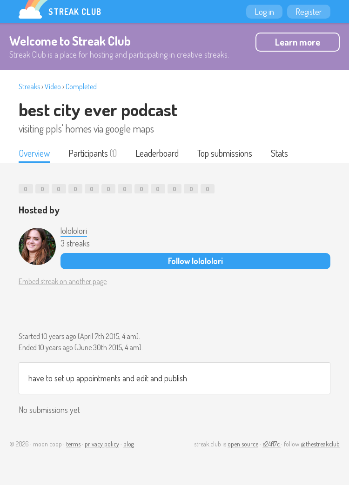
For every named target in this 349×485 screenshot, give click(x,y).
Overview (34, 153)
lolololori (73, 231)
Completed (81, 86)
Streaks (29, 86)
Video (53, 86)
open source (243, 444)
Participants (88, 153)
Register (308, 12)
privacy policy (102, 444)
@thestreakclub (320, 444)
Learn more (297, 42)
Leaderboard (157, 153)
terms (73, 444)
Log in (264, 12)
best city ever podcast (98, 109)
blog (128, 444)
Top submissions (224, 153)
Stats (279, 153)
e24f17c (271, 444)
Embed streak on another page (63, 281)
